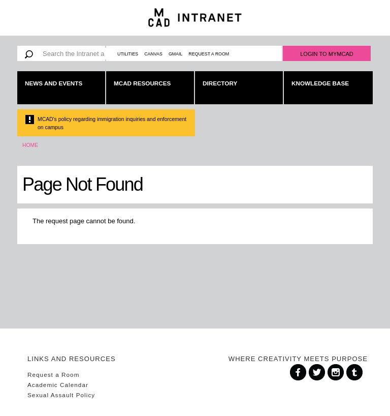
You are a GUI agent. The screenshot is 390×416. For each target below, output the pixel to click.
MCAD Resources (142, 83)
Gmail (175, 53)
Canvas (153, 53)
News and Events (53, 83)
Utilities (127, 53)
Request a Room (208, 53)
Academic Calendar (57, 384)
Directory (220, 83)
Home (30, 145)
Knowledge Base (320, 83)
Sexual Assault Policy (61, 395)
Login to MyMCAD (326, 54)
